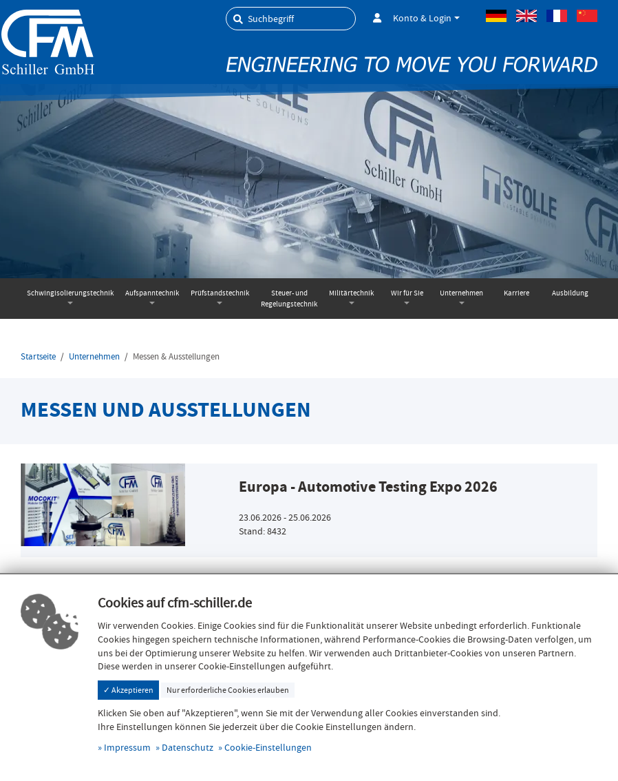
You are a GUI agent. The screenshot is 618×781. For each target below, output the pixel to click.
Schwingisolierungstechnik (70, 293)
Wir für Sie (407, 293)
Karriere (516, 293)
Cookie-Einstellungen (268, 747)
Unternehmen (461, 293)
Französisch (556, 16)
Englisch (526, 16)
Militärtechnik (351, 293)
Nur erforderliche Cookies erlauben (228, 690)
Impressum (127, 747)
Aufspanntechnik (152, 293)
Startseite (38, 356)
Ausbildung (570, 293)
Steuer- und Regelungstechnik (289, 298)
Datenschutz (187, 747)
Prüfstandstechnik (220, 293)
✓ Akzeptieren (128, 690)
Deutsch (496, 16)
